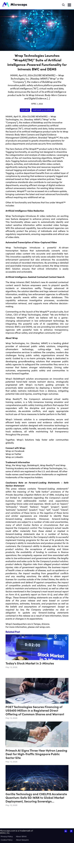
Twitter (17, 453)
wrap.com (45, 626)
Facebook (19, 450)
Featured (25, 110)
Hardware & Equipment (43, 110)
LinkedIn (19, 456)
